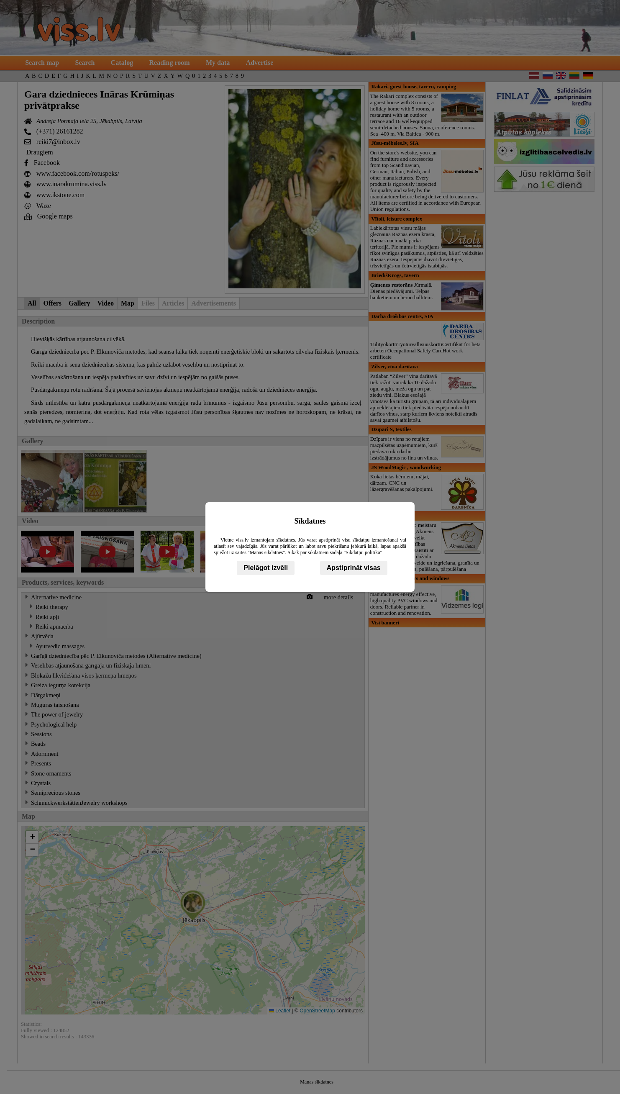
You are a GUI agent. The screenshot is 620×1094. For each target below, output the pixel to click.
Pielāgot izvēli (265, 567)
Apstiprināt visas (354, 567)
